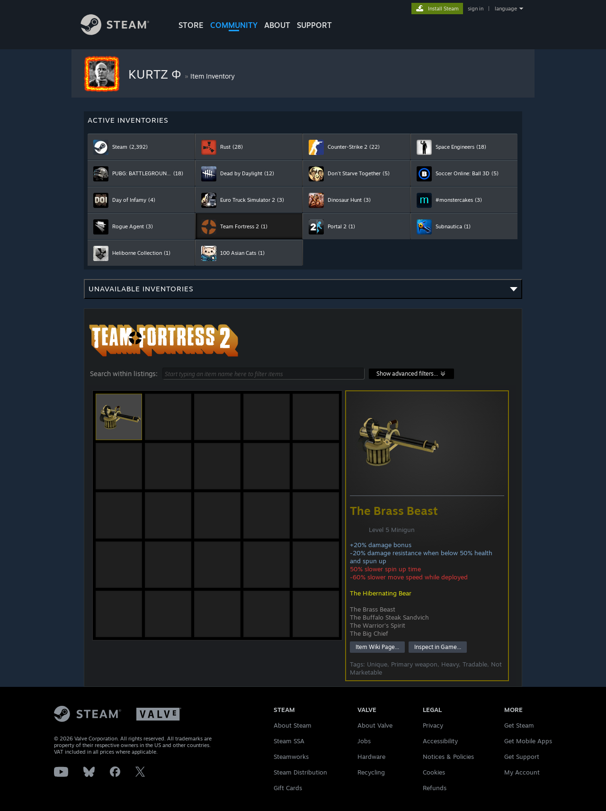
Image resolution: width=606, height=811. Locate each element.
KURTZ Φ (156, 73)
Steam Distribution (300, 772)
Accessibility (440, 741)
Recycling (371, 772)
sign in (475, 8)
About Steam (293, 725)
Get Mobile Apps (528, 741)
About (277, 25)
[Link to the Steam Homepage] (122, 32)
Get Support (521, 756)
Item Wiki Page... (377, 646)
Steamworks (291, 756)
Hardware (371, 756)
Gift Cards (288, 788)
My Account (522, 772)
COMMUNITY (234, 25)
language (506, 8)
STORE (191, 25)
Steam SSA (289, 741)
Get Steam (519, 725)
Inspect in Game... (437, 646)
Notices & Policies (448, 756)
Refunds (434, 788)
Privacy (433, 725)
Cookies (434, 772)
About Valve (374, 725)
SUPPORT (314, 25)
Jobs (364, 741)
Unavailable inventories (303, 291)
